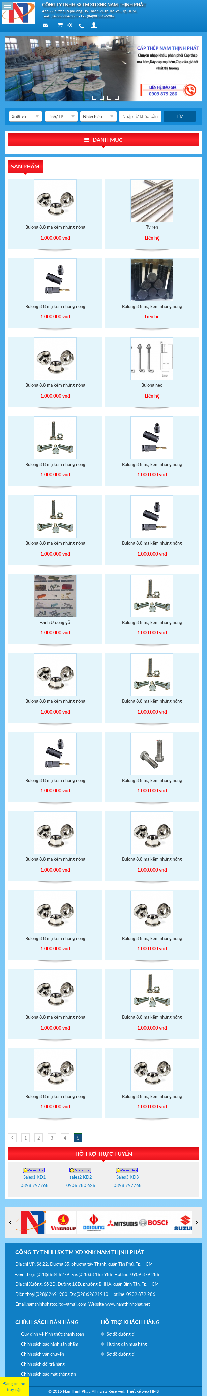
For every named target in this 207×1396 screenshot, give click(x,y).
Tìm (179, 116)
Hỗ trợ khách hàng (130, 1322)
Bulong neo (151, 385)
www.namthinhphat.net (127, 1304)
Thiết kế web (137, 1391)
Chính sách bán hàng (47, 1322)
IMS (155, 1391)
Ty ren (152, 227)
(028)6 (43, 1274)
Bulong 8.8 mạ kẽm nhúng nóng (55, 227)
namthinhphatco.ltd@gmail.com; (57, 1304)
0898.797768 (35, 1185)
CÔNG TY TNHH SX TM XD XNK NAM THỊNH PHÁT (79, 1251)
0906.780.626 (80, 1185)
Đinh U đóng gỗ (55, 622)
